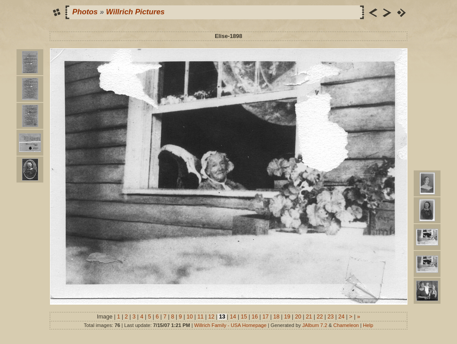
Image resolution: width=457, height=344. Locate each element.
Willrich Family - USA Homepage (230, 325)
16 (254, 317)
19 (287, 317)
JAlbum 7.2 (314, 325)
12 (211, 317)
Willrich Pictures (135, 12)
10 (189, 317)
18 (276, 317)
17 (265, 317)
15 (244, 317)
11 (200, 317)
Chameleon (346, 325)
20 (298, 317)
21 (309, 317)
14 (233, 317)
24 (341, 317)
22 (319, 317)
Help (368, 325)
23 (330, 317)
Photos (85, 12)
